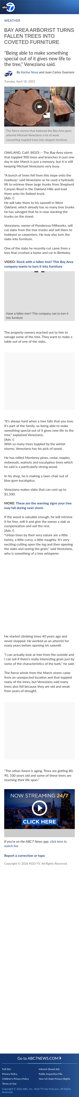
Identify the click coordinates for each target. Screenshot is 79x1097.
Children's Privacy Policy (15, 1078)
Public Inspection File (50, 1073)
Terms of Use (9, 1083)
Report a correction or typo (24, 855)
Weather (12, 20)
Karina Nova (29, 72)
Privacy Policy (9, 1073)
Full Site (6, 1069)
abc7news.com (45, 1058)
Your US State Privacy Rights (54, 1078)
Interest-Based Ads (49, 1069)
